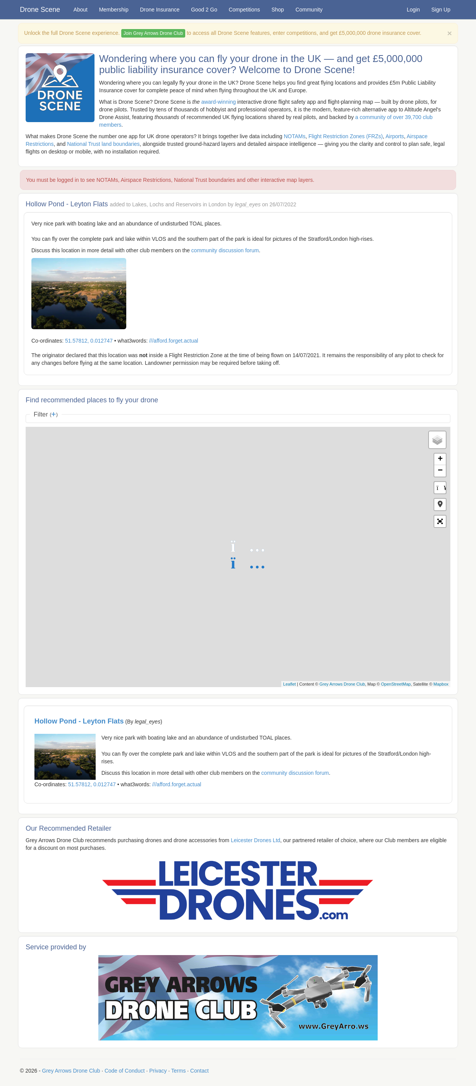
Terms (178, 1071)
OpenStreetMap (396, 684)
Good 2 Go (204, 10)
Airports (395, 136)
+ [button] (440, 459)
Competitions (244, 10)
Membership (114, 10)
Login (413, 10)
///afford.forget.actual (173, 341)
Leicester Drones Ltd (255, 840)
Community (309, 10)
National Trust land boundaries (103, 144)
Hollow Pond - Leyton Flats (79, 721)
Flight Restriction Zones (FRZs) (345, 136)
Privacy (158, 1071)
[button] (440, 504)
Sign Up (440, 10)
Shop (277, 10)
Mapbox (441, 684)
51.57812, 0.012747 (89, 341)
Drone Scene (40, 9)
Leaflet (289, 684)
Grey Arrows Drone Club (342, 684)
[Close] (449, 33)
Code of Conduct (124, 1071)
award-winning (218, 102)
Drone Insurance (160, 10)
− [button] (440, 471)
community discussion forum (225, 250)
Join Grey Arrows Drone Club (153, 33)
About (80, 10)
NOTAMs (295, 136)
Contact (199, 1071)
